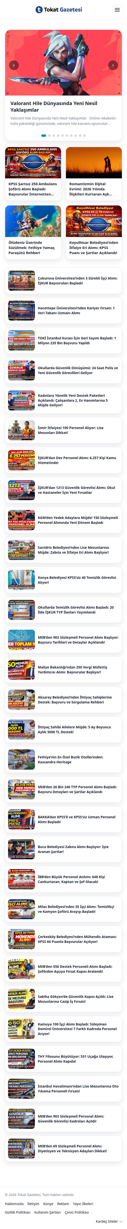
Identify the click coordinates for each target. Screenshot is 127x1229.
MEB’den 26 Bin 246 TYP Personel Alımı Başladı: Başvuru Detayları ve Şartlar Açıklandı (77, 789)
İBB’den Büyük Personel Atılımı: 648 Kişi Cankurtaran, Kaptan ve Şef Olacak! (71, 879)
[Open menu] (117, 10)
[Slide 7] (71, 135)
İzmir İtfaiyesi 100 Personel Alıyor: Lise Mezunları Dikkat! (71, 430)
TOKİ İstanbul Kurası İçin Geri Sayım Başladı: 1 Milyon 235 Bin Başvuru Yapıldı (77, 340)
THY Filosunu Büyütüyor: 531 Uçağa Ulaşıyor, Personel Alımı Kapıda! (75, 1059)
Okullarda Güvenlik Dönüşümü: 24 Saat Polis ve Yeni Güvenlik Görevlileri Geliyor (78, 370)
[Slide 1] (43, 135)
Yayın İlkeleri (83, 1203)
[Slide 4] (58, 135)
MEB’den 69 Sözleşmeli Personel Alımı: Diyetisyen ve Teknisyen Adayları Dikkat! (72, 1148)
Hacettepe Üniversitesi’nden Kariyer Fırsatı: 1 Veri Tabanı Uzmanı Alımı (76, 310)
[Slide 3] (54, 135)
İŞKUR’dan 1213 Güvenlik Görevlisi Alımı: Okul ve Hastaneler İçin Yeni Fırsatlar (76, 490)
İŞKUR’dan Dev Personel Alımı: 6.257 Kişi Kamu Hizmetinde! (77, 460)
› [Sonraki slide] (113, 65)
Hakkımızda (14, 1203)
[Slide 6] (67, 135)
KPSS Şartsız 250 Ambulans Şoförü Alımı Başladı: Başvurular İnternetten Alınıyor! (33, 189)
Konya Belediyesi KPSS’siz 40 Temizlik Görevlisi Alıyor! (77, 580)
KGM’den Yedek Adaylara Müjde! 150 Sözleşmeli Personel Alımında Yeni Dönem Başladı (78, 520)
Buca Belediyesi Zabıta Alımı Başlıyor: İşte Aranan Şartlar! (73, 849)
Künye (48, 1203)
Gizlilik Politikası (17, 1212)
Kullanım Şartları (47, 1212)
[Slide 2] (49, 135)
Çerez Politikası (77, 1212)
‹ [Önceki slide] (14, 65)
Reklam (63, 1203)
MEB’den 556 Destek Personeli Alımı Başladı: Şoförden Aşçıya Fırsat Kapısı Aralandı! (75, 969)
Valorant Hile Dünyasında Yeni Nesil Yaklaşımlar (54, 106)
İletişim (33, 1203)
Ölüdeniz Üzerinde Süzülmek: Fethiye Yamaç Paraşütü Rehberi (32, 247)
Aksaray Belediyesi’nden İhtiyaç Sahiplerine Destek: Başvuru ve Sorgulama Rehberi (75, 699)
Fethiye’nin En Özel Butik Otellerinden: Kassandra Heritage (70, 759)
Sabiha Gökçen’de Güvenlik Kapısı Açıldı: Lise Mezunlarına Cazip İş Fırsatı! (76, 999)
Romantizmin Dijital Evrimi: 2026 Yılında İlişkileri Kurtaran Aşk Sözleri (89, 189)
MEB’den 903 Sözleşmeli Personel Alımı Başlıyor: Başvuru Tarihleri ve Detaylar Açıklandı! (78, 640)
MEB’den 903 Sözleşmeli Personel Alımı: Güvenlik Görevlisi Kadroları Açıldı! (71, 1118)
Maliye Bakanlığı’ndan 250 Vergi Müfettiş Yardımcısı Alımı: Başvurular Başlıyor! (72, 669)
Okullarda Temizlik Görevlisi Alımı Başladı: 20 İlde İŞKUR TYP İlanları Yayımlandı (76, 609)
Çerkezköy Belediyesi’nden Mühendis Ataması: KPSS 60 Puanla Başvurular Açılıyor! (77, 939)
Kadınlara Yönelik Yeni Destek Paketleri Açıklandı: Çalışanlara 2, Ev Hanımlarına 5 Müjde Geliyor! (73, 400)
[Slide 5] (62, 135)
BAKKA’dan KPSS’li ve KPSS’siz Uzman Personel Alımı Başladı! (77, 819)
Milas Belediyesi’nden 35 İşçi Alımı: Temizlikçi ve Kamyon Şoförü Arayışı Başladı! (76, 909)
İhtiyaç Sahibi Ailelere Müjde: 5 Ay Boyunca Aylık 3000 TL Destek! (74, 729)
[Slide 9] (80, 135)
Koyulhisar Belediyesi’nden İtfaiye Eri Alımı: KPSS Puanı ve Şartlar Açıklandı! (93, 247)
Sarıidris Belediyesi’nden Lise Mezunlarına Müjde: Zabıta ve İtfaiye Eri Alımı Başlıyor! (73, 550)
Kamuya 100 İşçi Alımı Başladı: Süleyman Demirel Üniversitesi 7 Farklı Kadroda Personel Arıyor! (77, 1029)
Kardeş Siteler (107, 1221)
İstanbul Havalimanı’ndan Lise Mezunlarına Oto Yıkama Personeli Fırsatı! (78, 1088)
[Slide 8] (75, 135)
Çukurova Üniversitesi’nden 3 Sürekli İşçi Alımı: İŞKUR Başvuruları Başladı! (77, 280)
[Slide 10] (84, 135)
